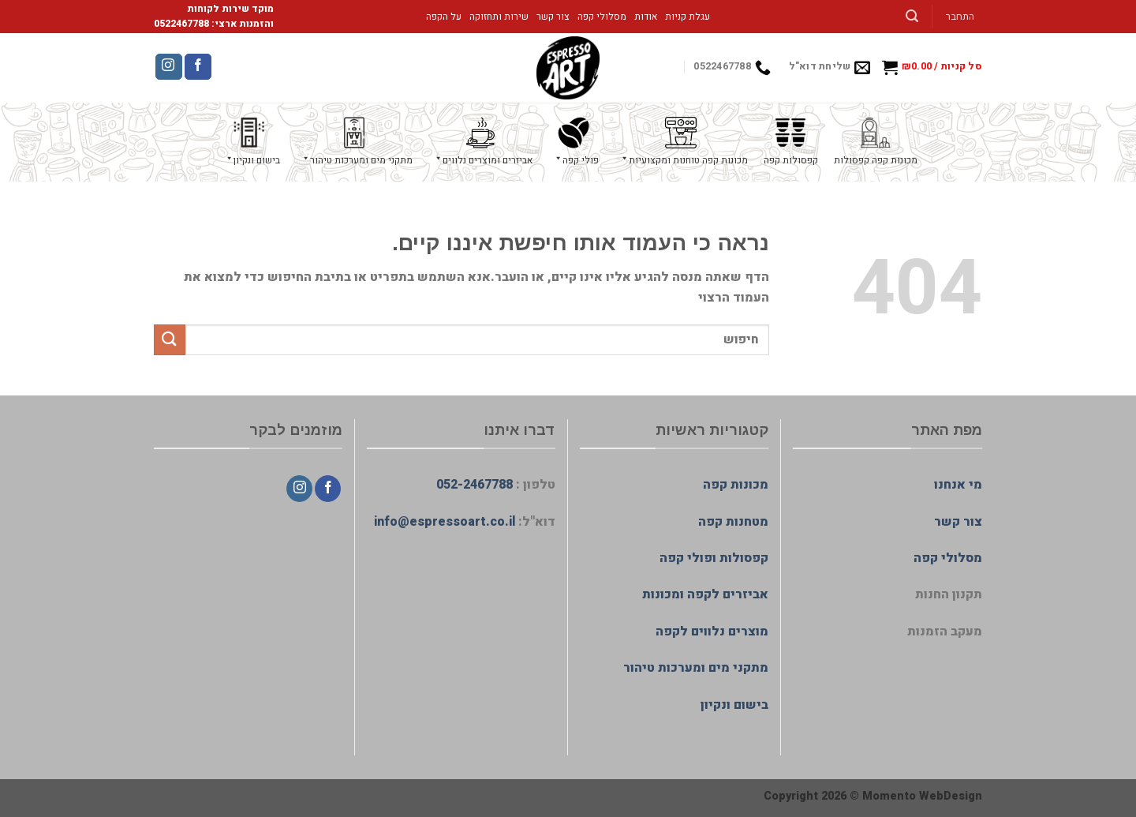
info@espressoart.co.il (444, 521)
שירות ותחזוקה (499, 16)
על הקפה (444, 16)
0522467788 (181, 24)
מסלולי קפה (601, 16)
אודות (645, 16)
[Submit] (169, 339)
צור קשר (553, 16)
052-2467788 (474, 484)
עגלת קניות (687, 16)
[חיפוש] (912, 16)
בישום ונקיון (734, 704)
